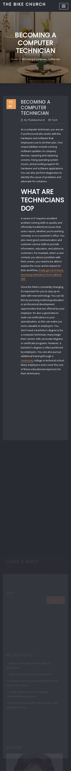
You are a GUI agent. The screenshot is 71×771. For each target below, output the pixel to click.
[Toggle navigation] (63, 6)
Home (14, 59)
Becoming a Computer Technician (41, 59)
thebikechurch (34, 120)
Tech (55, 120)
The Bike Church (24, 4)
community (27, 360)
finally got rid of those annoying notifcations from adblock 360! (42, 274)
